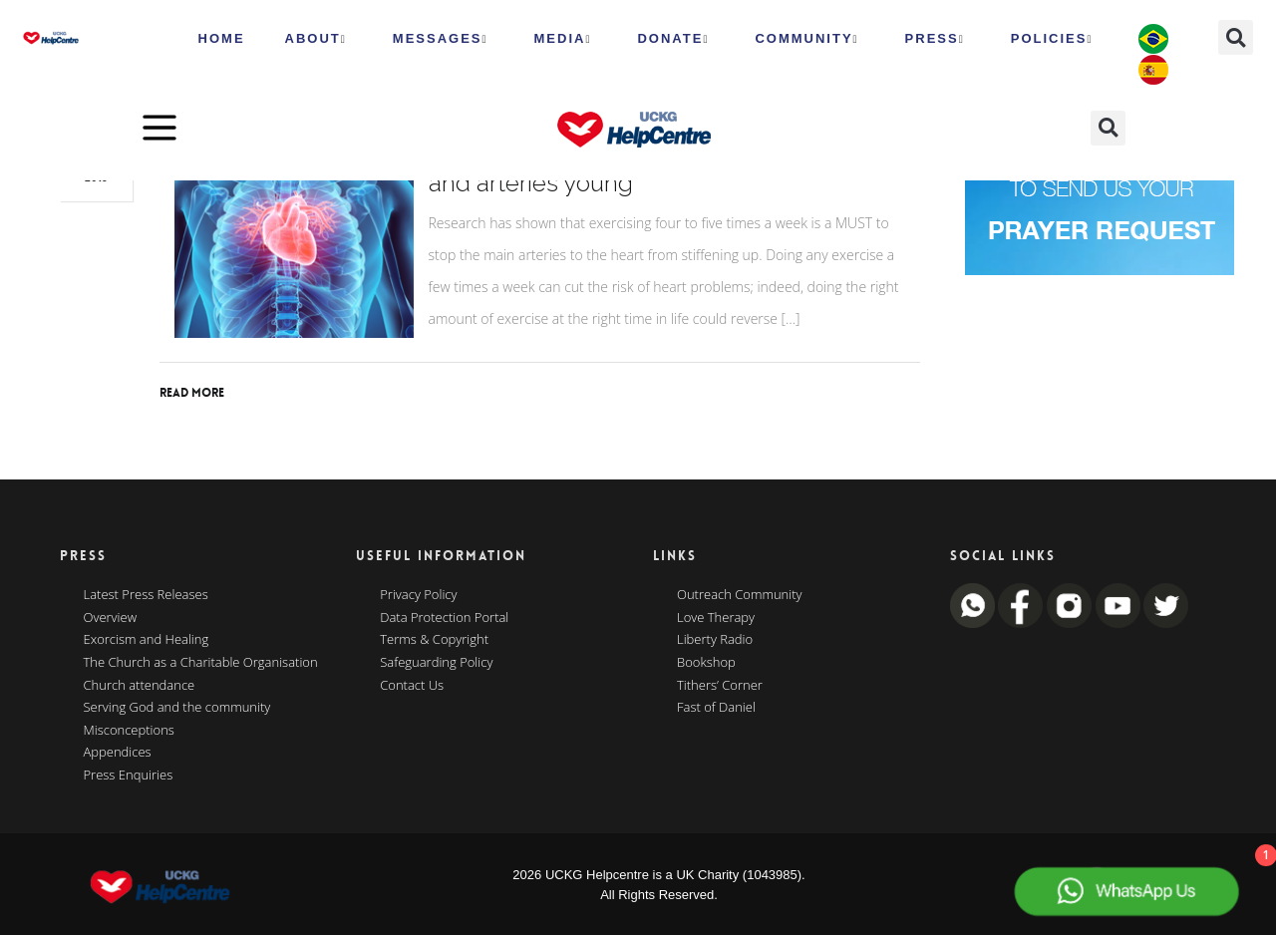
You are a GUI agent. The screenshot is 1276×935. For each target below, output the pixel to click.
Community (806, 39)
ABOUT (316, 39)
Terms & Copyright (434, 640)
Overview (111, 618)
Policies (1052, 39)
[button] (1235, 37)
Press (935, 39)
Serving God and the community (177, 708)
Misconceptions (129, 731)
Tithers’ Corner (720, 686)
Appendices (118, 753)
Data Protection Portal (444, 618)
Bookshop (706, 663)
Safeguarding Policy (436, 663)
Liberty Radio (715, 640)
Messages (440, 39)
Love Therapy (716, 618)
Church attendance (139, 686)
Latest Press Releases (146, 595)
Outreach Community (739, 595)
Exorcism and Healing (146, 640)
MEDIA (563, 39)
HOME (221, 38)
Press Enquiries (128, 775)
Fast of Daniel (716, 708)
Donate (673, 39)
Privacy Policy (418, 595)
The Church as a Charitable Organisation (201, 663)
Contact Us (412, 686)
